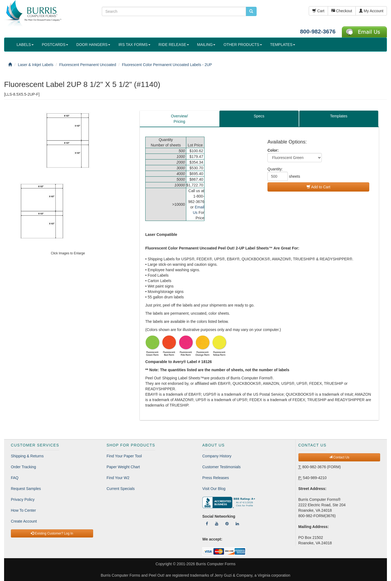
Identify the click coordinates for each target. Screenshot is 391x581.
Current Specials (121, 488)
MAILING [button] (206, 44)
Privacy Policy (22, 499)
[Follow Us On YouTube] (217, 523)
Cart (318, 11)
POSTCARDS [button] (55, 44)
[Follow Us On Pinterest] (227, 523)
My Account (371, 11)
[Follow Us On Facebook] (207, 523)
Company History (216, 456)
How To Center (23, 510)
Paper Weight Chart (123, 467)
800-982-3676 (318, 31)
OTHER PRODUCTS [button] (242, 44)
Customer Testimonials (221, 467)
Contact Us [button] (339, 457)
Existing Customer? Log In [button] (52, 533)
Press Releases (215, 478)
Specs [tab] (259, 116)
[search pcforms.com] (251, 11)
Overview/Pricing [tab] (179, 119)
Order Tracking (23, 467)
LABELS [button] (25, 44)
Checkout (341, 11)
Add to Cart (318, 187)
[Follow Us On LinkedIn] (237, 523)
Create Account (24, 521)
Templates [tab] (338, 116)
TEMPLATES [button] (282, 44)
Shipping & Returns (27, 456)
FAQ (14, 478)
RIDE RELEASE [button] (174, 44)
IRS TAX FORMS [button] (134, 44)
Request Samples (26, 488)
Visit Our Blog (213, 488)
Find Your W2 (118, 478)
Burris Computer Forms (215, 564)
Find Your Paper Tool (124, 456)
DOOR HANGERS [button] (93, 44)
